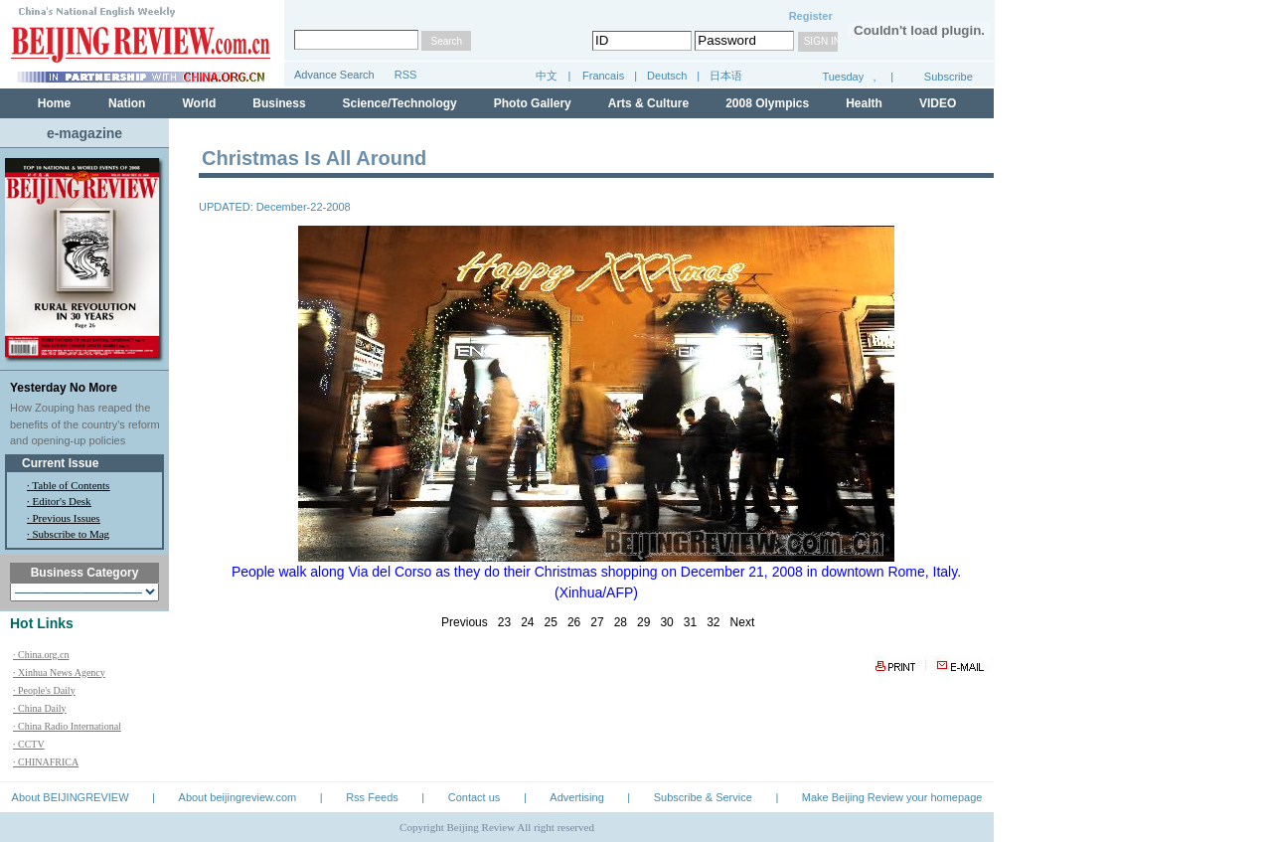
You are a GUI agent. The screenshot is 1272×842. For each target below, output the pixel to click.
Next (742, 622)
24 (527, 622)
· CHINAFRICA (46, 762)
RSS (406, 75)
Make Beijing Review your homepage (892, 797)
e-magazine (84, 133)
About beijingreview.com (238, 797)
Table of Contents (70, 485)
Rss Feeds (372, 797)
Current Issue (60, 463)
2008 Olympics (767, 103)
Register (811, 16)
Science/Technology (400, 103)
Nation (126, 103)
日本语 (726, 76)
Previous (464, 622)
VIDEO (937, 103)
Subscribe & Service (703, 797)
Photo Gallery (532, 103)
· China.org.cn (41, 654)
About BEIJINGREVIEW (70, 797)
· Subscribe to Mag (68, 534)
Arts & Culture (648, 103)
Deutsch (668, 76)
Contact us (474, 797)
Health (864, 103)
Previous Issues (66, 518)
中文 (546, 76)
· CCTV (29, 744)
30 (666, 622)
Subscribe (948, 77)
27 (596, 622)
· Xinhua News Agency (59, 672)
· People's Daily (44, 690)
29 (643, 622)
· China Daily (40, 708)
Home (54, 103)
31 (690, 622)
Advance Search (334, 75)
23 (504, 622)
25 (551, 622)
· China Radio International (67, 726)
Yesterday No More (63, 388)
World (199, 103)
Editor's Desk (62, 501)
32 (713, 622)
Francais (603, 76)
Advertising (576, 797)
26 (573, 622)
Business (278, 103)
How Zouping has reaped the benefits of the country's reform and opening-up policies (85, 424)
